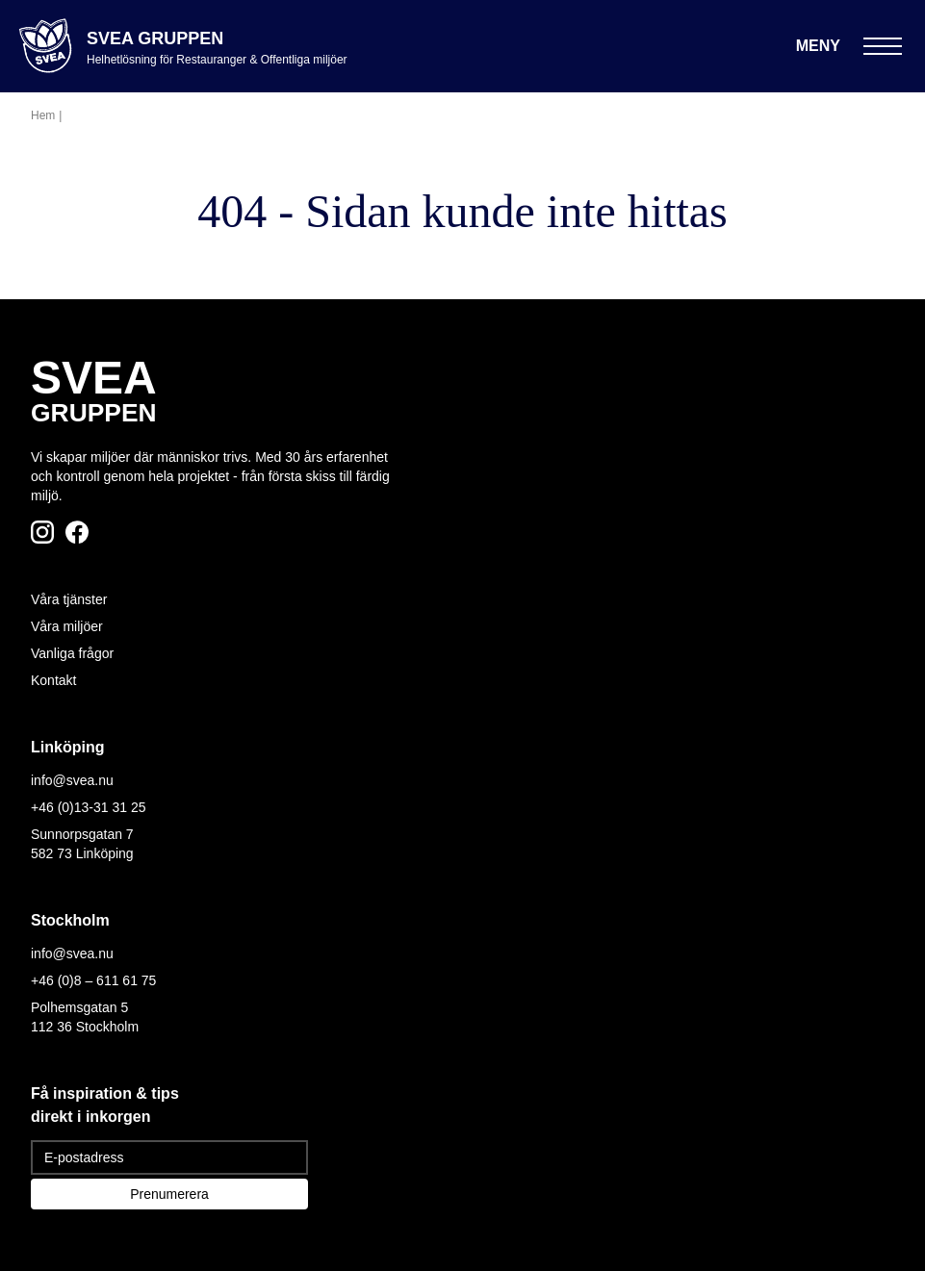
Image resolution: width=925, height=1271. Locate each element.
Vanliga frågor (72, 653)
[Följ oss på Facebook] (77, 532)
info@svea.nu (72, 780)
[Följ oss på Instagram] (42, 532)
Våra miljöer (67, 626)
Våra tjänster (69, 599)
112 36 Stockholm (85, 1026)
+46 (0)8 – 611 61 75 (93, 980)
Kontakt (53, 680)
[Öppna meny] (849, 46)
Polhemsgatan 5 (79, 1007)
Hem (43, 115)
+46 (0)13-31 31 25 (88, 807)
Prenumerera (169, 1194)
